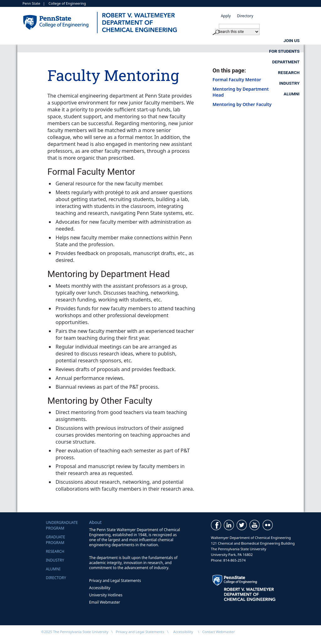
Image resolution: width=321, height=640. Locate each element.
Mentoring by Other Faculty (242, 104)
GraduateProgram (55, 539)
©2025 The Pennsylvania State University (74, 631)
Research (237, 40)
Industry (289, 40)
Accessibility (99, 587)
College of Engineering (67, 3)
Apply (226, 16)
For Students (121, 40)
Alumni (292, 51)
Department (181, 40)
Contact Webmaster (218, 631)
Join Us (67, 40)
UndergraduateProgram (62, 525)
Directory (245, 16)
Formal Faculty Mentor (237, 80)
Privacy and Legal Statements (115, 580)
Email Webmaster (104, 602)
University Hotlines (105, 595)
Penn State (31, 3)
